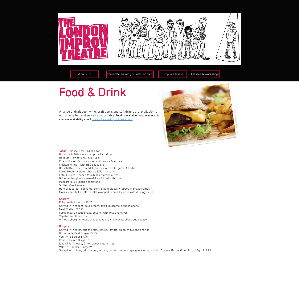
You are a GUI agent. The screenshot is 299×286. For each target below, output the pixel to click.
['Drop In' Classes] (172, 74)
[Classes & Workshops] (205, 74)
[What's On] (84, 74)
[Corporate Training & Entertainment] (130, 74)
